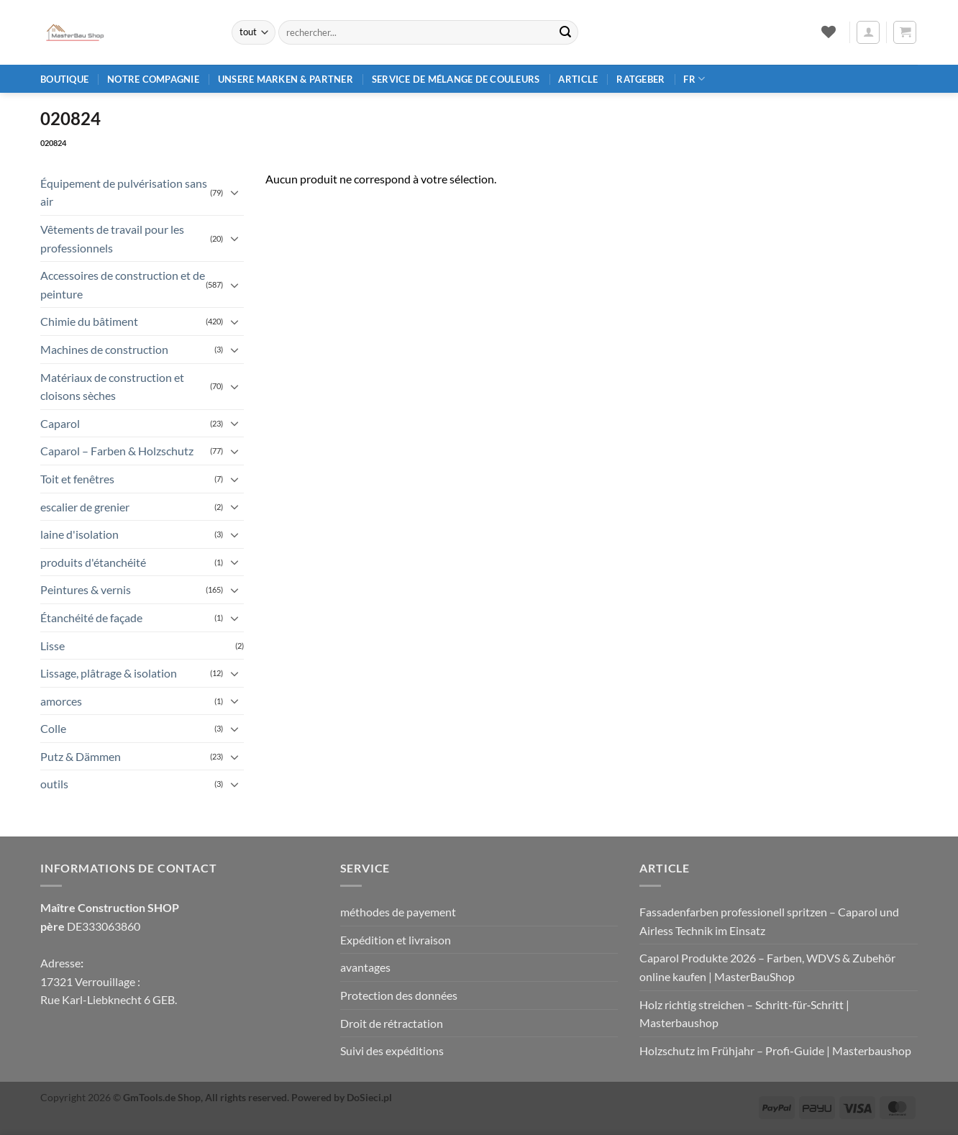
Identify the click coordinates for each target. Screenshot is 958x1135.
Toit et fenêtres (77, 479)
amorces (61, 701)
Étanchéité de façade (91, 617)
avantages (365, 967)
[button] (868, 32)
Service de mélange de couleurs (456, 79)
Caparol (60, 423)
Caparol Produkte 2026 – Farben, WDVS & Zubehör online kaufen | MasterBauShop (767, 967)
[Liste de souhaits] (828, 32)
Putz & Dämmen (80, 756)
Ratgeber (640, 79)
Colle (53, 728)
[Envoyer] (565, 32)
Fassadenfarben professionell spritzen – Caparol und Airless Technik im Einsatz (769, 921)
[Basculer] (235, 192)
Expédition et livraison (395, 940)
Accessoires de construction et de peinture (122, 284)
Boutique (64, 79)
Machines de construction (104, 349)
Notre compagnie (153, 79)
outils (54, 783)
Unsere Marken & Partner (285, 79)
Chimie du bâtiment (89, 321)
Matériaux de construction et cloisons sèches (112, 386)
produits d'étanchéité (93, 562)
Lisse (52, 645)
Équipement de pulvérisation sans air (123, 192)
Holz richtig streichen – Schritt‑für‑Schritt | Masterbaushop (744, 1014)
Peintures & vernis (85, 589)
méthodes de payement (398, 912)
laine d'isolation (79, 534)
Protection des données (398, 995)
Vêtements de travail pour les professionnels (112, 238)
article (578, 79)
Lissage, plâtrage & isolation (108, 673)
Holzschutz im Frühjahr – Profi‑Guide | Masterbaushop (775, 1050)
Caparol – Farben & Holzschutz (116, 450)
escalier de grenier (84, 507)
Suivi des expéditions (392, 1050)
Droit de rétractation (391, 1023)
